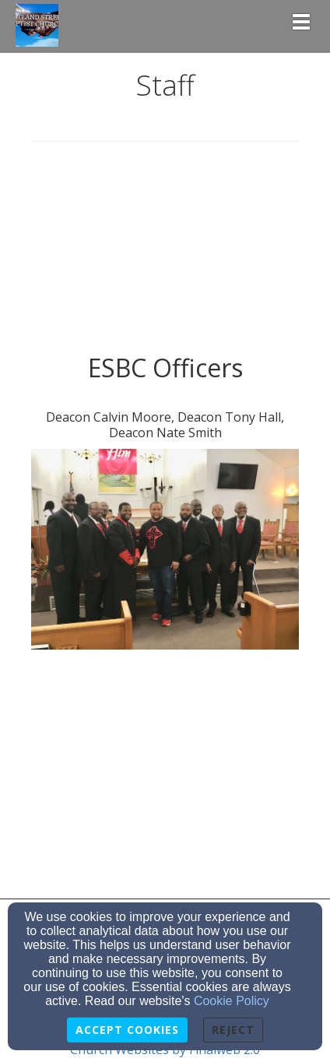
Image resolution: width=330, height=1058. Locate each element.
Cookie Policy (231, 1000)
